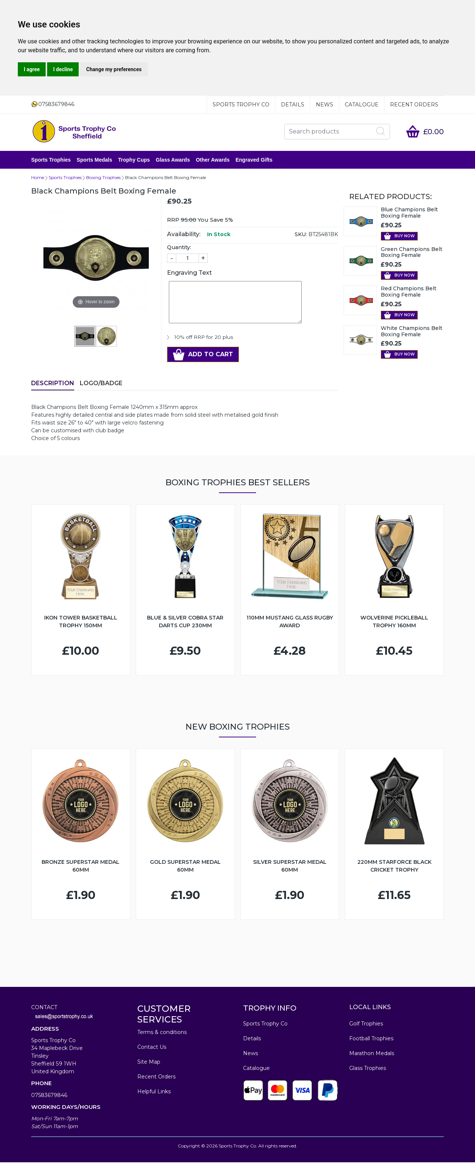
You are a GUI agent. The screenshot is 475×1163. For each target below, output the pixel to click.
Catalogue (362, 104)
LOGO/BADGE (101, 383)
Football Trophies (371, 1039)
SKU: (301, 235)
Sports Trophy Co (241, 104)
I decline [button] (63, 69)
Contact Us (151, 1047)
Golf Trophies (366, 1024)
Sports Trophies (51, 160)
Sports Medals (94, 160)
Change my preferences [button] (113, 69)
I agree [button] (32, 69)
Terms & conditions (162, 1033)
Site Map (148, 1062)
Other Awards (213, 160)
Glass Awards (173, 160)
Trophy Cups (134, 160)
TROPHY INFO (270, 1008)
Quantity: (179, 248)
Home (37, 178)
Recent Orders (414, 104)
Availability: (183, 234)
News (324, 104)
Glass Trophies (367, 1068)
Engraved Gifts (254, 160)
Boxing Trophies (103, 178)
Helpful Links (154, 1092)
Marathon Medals (371, 1054)
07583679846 (49, 1096)
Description (52, 383)
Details (292, 104)
